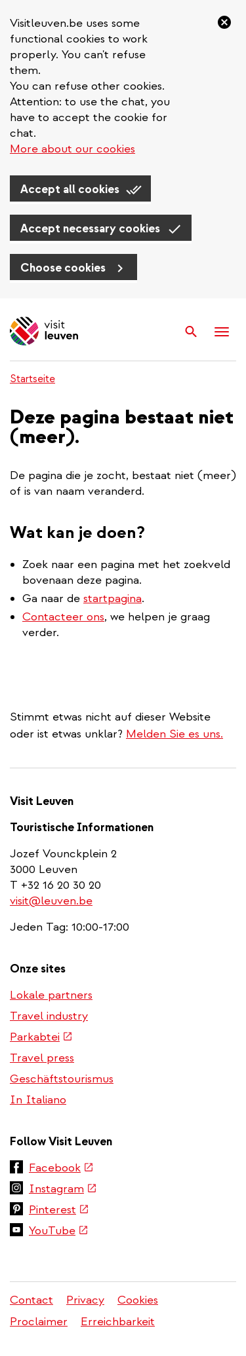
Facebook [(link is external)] (61, 1167)
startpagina (112, 598)
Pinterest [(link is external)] (59, 1209)
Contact (31, 1300)
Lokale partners (51, 995)
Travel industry (49, 1016)
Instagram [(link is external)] (63, 1188)
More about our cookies (72, 148)
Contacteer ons (63, 616)
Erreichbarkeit (118, 1321)
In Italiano (38, 1099)
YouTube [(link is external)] (59, 1230)
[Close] (220, 22)
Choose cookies (63, 268)
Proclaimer (39, 1321)
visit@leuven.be (51, 900)
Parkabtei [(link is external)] (41, 1036)
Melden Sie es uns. (174, 733)
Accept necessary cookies (90, 228)
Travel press (42, 1057)
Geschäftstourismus (61, 1078)
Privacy (85, 1300)
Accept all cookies (69, 189)
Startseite (32, 378)
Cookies (137, 1300)
